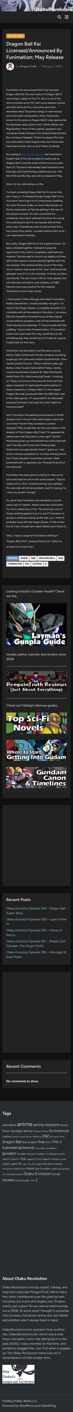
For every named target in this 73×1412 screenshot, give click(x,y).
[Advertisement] (36, 845)
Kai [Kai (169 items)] (23, 1159)
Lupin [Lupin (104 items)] (5, 1164)
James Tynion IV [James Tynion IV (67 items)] (11, 1159)
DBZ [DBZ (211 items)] (45, 1136)
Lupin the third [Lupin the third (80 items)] (44, 1163)
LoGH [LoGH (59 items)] (63, 1159)
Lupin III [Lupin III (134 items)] (15, 1164)
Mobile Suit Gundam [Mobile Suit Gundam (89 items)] (38, 1168)
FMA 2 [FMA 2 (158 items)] (57, 1142)
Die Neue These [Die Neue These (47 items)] (57, 1136)
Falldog (55, 1287)
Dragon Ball (47, 558)
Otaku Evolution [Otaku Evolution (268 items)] (38, 1173)
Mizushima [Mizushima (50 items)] (7, 1169)
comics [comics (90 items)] (36, 1136)
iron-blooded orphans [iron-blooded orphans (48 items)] (55, 1154)
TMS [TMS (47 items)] (32, 1180)
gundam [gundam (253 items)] (9, 1153)
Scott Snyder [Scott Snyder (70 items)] (22, 1180)
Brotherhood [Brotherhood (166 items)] (59, 1131)
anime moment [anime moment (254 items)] (46, 1124)
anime (24, 558)
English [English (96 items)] (32, 1142)
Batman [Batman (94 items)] (28, 1131)
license (37, 563)
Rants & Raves (15, 35)
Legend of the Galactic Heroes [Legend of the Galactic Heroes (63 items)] (43, 1159)
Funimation (15, 563)
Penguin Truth (28, 66)
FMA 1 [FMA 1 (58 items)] (48, 1142)
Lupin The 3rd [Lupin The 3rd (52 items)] (28, 1164)
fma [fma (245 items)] (41, 1142)
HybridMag (48, 1405)
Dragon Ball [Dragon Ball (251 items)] (11, 1141)
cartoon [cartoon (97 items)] (7, 1136)
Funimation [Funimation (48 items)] (40, 1148)
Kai (27, 563)
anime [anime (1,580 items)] (25, 1124)
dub (60, 558)
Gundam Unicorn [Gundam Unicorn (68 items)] (26, 1153)
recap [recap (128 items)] (56, 1174)
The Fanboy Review (33, 154)
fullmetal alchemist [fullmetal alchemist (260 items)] (18, 1147)
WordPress (26, 1405)
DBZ (33, 558)
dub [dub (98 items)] (24, 1142)
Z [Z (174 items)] (36, 1180)
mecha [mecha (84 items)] (58, 1163)
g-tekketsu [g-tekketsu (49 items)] (52, 1148)
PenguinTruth (39, 1292)
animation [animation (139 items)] (9, 1125)
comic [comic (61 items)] (16, 1136)
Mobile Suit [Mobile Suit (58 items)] (19, 1168)
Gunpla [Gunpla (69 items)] (40, 1153)
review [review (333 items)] (8, 1179)
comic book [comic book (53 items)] (26, 1136)
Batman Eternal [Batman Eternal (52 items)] (41, 1131)
